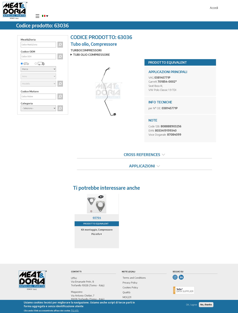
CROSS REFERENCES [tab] (144, 154)
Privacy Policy (130, 282)
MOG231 (127, 297)
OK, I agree (191, 305)
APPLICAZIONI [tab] (144, 166)
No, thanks (206, 305)
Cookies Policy (130, 287)
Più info (75, 311)
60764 (97, 217)
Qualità (126, 292)
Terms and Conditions (134, 277)
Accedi (214, 8)
